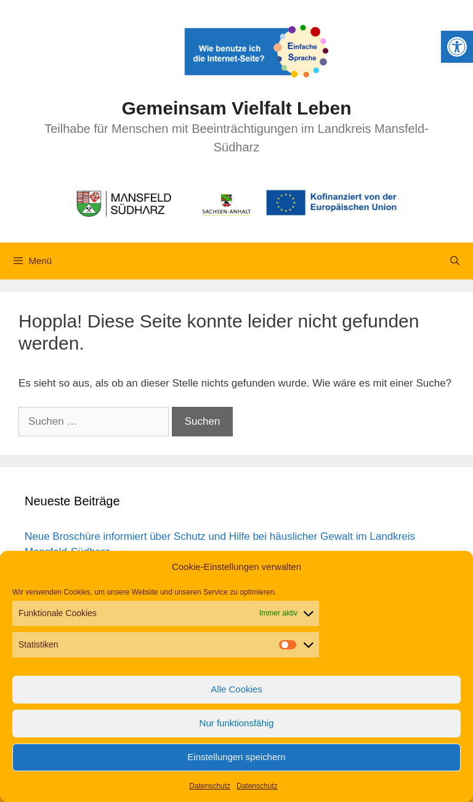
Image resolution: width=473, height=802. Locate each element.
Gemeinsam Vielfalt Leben (237, 108)
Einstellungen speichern (236, 757)
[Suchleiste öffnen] (455, 261)
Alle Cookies (236, 689)
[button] (457, 47)
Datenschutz (209, 786)
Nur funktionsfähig (237, 723)
